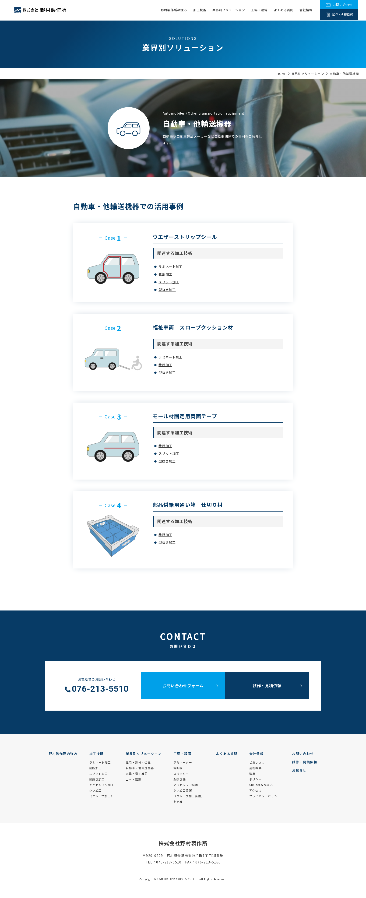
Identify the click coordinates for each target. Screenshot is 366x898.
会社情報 (305, 10)
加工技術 (192, 10)
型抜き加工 (167, 289)
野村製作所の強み (164, 10)
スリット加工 (168, 282)
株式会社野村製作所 (183, 843)
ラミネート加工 (170, 266)
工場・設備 (255, 10)
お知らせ (299, 770)
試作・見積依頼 (267, 685)
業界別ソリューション (222, 10)
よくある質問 (281, 10)
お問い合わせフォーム (183, 685)
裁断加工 (165, 274)
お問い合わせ (302, 753)
